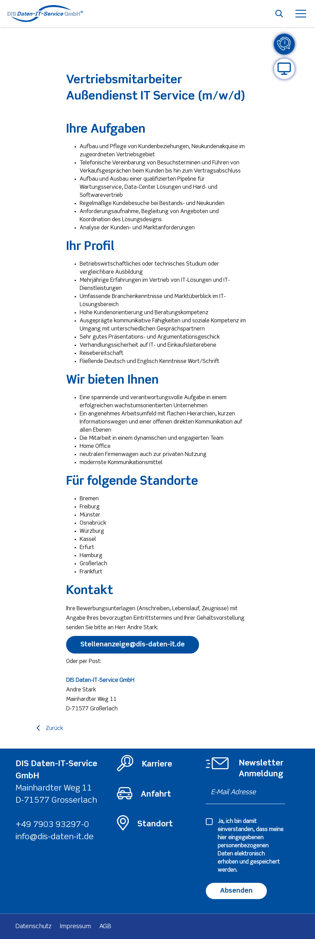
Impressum (75, 926)
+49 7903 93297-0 (52, 825)
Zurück (54, 728)
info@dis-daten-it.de (55, 837)
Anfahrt (156, 794)
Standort (155, 824)
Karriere (157, 764)
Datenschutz (34, 926)
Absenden (236, 890)
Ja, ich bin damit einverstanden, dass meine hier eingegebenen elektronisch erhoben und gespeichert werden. (250, 846)
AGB (105, 926)
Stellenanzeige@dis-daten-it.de (132, 644)
